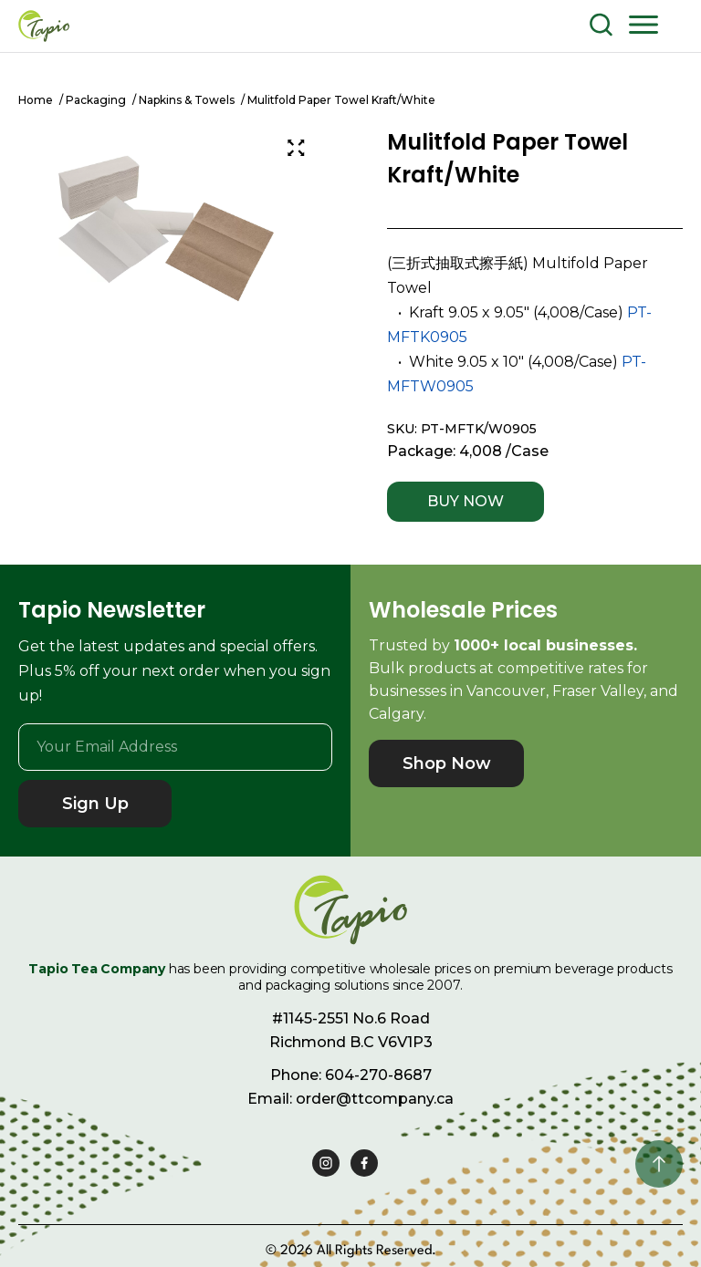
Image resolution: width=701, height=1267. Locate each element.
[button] (643, 23)
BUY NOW (465, 501)
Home (35, 100)
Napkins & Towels (187, 100)
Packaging (96, 100)
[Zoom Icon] (295, 148)
